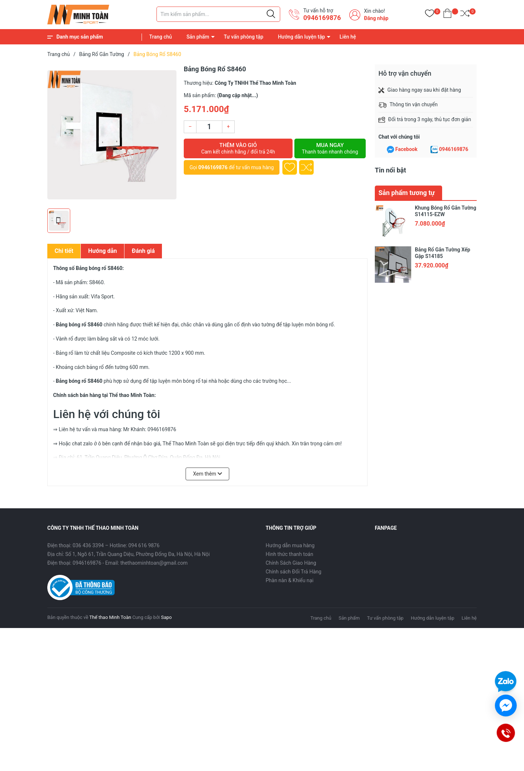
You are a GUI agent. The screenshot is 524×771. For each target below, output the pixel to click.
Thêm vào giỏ (238, 148)
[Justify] (271, 14)
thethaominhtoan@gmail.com (154, 563)
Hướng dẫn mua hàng (290, 545)
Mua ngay (330, 148)
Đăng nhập (376, 18)
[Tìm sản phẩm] (218, 14)
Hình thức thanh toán (289, 554)
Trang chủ (160, 37)
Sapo (166, 617)
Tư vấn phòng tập (243, 37)
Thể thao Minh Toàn (110, 617)
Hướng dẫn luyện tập (301, 37)
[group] (111, 134)
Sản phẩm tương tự (406, 192)
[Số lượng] (209, 126)
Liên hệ (348, 37)
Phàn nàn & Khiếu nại (289, 580)
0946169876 (322, 17)
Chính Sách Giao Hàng (291, 563)
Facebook (406, 149)
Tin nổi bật (390, 170)
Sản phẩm (197, 37)
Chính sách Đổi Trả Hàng (293, 572)
